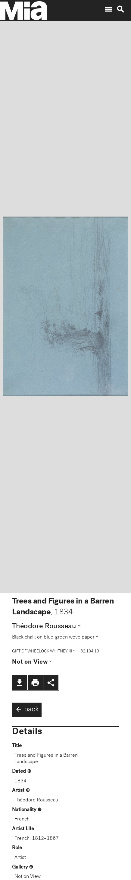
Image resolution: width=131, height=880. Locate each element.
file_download (19, 682)
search (120, 9)
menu (108, 9)
